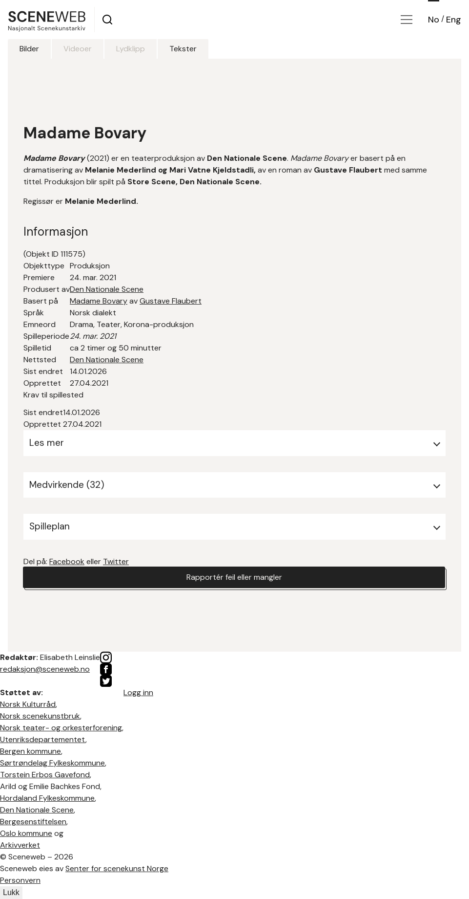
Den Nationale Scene (106, 289)
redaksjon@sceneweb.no (45, 669)
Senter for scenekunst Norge (116, 868)
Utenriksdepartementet (42, 739)
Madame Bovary (98, 301)
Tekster (183, 49)
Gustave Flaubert (171, 301)
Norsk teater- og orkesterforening (61, 728)
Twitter (116, 561)
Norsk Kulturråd (28, 704)
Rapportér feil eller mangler (234, 577)
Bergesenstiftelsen (33, 821)
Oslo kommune (26, 833)
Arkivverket (20, 845)
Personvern (20, 880)
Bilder (29, 49)
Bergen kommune (30, 751)
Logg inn (138, 692)
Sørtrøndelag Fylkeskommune (52, 763)
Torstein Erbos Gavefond (45, 774)
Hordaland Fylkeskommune (47, 798)
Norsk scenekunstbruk (40, 716)
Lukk (11, 892)
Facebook (66, 561)
